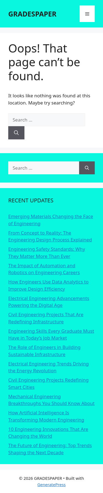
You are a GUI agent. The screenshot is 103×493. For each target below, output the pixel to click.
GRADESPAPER (32, 13)
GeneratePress (51, 484)
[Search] (16, 132)
